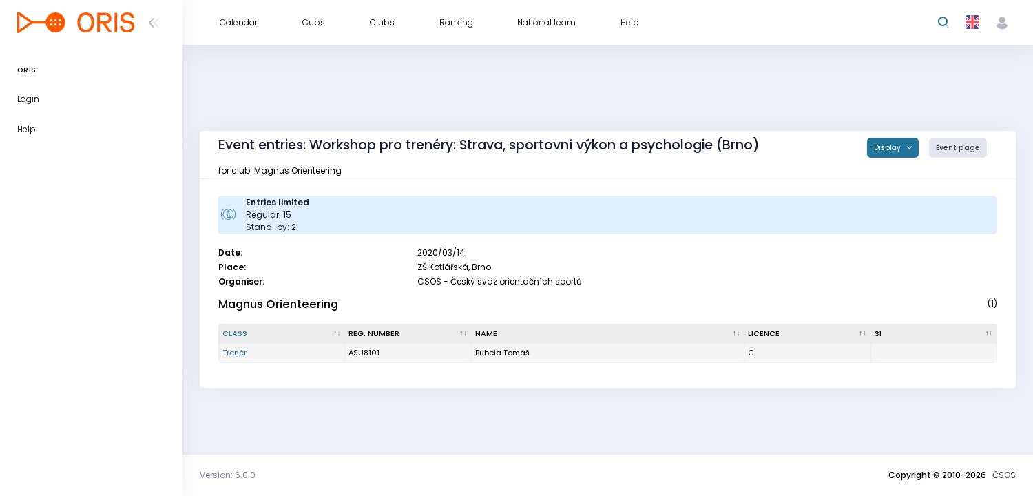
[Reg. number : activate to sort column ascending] (408, 334)
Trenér (234, 352)
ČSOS (1004, 475)
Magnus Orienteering (278, 304)
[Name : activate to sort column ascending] (608, 334)
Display (888, 148)
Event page (958, 148)
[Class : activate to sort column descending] (282, 334)
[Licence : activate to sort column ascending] (807, 334)
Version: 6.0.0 (227, 475)
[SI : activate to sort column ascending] (934, 334)
